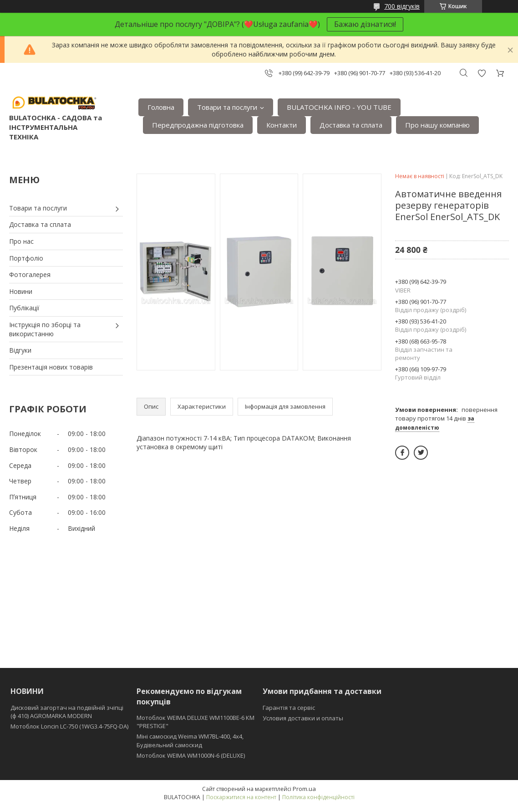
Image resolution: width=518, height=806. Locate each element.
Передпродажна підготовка (198, 124)
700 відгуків (402, 6)
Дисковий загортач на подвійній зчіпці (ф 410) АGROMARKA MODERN (66, 711)
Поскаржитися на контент (241, 797)
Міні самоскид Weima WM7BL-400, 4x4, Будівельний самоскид (190, 740)
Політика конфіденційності (318, 797)
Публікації (24, 307)
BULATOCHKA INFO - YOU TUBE (339, 107)
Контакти (281, 124)
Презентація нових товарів (51, 367)
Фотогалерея (30, 274)
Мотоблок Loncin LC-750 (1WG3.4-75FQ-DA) (69, 726)
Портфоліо (26, 258)
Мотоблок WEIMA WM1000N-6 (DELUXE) (191, 755)
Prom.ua (304, 789)
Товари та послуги (227, 107)
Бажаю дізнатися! (365, 24)
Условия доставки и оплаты (303, 718)
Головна (160, 107)
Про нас (21, 241)
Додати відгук (481, 73)
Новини (20, 291)
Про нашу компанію (437, 124)
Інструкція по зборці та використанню (45, 329)
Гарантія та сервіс (289, 707)
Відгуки (20, 350)
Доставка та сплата (351, 124)
